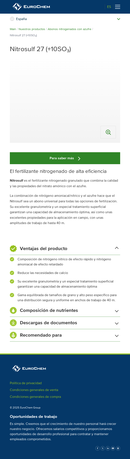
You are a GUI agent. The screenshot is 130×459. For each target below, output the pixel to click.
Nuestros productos (32, 29)
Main (13, 29)
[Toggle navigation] (117, 7)
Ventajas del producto (64, 248)
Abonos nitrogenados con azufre (69, 29)
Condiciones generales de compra (35, 397)
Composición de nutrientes (64, 310)
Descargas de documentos (64, 322)
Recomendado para (64, 335)
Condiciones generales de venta (34, 390)
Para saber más (65, 158)
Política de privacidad (26, 383)
